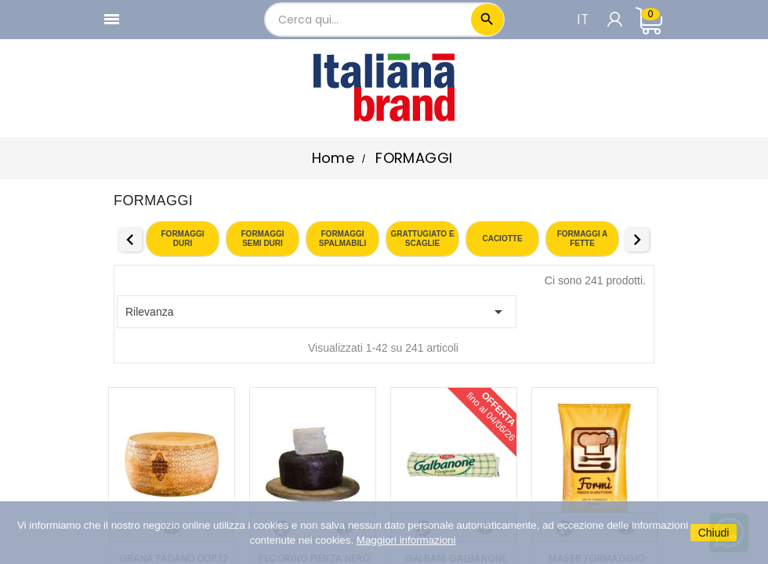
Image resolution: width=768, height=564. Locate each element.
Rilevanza (316, 311)
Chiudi (714, 532)
